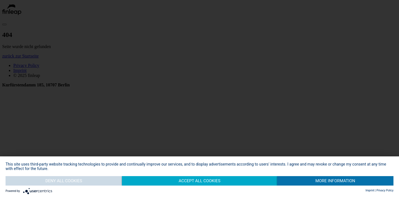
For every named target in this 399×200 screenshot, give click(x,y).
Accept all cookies (200, 180)
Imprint (369, 190)
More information (335, 180)
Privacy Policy (384, 190)
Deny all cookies (63, 180)
